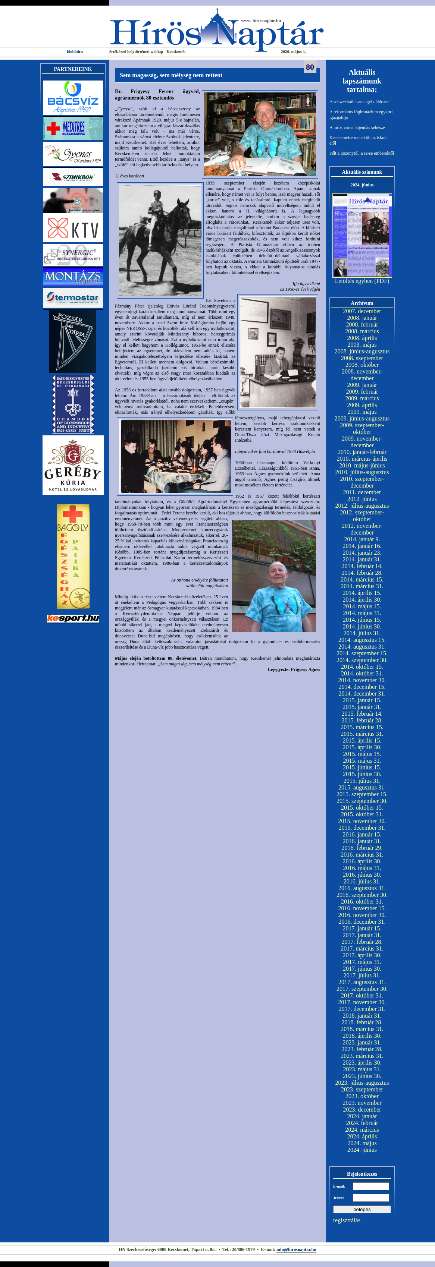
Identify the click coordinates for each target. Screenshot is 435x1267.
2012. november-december (362, 529)
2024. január (362, 1116)
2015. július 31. (362, 781)
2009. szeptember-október (362, 428)
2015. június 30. (362, 774)
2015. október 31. (362, 814)
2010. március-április (362, 459)
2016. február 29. (361, 848)
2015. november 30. (362, 821)
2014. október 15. (362, 667)
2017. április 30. (362, 955)
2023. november (362, 1103)
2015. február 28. (361, 720)
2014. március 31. (362, 586)
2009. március (362, 398)
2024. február (362, 1123)
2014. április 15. (362, 593)
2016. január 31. (362, 841)
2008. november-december (362, 374)
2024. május (361, 1143)
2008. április (362, 338)
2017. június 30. (362, 968)
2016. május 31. (362, 868)
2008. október (362, 365)
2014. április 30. (362, 599)
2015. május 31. (362, 760)
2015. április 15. (362, 740)
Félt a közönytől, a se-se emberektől (361, 153)
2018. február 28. (361, 1022)
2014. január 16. (362, 546)
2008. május (361, 344)
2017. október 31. (362, 995)
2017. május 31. (362, 962)
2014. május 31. (362, 613)
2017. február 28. (361, 942)
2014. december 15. (361, 687)
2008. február (362, 324)
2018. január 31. (362, 1015)
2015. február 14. (361, 713)
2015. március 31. (362, 734)
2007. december (362, 311)
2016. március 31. (362, 854)
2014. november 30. (362, 680)
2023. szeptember (362, 1089)
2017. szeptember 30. (362, 989)
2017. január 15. (362, 928)
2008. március (362, 331)
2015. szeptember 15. (362, 794)
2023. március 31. (362, 1056)
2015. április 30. (362, 747)
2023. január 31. (362, 1042)
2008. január (362, 318)
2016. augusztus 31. (362, 888)
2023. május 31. (362, 1069)
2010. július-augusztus (362, 472)
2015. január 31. (362, 707)
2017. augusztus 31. (362, 982)
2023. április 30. (362, 1062)
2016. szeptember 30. (362, 895)
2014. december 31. (361, 693)
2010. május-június (362, 465)
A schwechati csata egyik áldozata (360, 101)
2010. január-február (362, 452)
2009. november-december (362, 441)
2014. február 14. (361, 566)
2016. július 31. (362, 881)
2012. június (362, 499)
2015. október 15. (362, 807)
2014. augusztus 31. (362, 646)
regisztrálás (346, 1220)
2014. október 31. (362, 673)
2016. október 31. (362, 901)
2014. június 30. (362, 626)
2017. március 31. (362, 948)
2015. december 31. (361, 828)
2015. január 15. (362, 700)
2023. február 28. (361, 1049)
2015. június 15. (362, 767)
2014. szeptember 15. (362, 653)
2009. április (362, 405)
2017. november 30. (362, 1002)
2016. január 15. (362, 834)
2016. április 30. (362, 861)
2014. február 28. (361, 573)
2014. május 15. (362, 606)
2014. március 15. (362, 579)
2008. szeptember (362, 358)
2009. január (362, 385)
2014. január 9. (362, 539)
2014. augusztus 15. (362, 640)
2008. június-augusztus (362, 351)
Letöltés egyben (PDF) (362, 281)
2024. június (362, 1150)
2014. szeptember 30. (362, 660)
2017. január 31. (362, 935)
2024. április (362, 1136)
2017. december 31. (361, 1009)
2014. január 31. (362, 559)
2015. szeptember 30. (362, 801)
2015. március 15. (362, 727)
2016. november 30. (362, 915)
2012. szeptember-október (362, 515)
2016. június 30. (362, 875)
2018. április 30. (362, 1036)
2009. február (362, 391)
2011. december (362, 492)
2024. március (362, 1129)
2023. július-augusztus (362, 1083)
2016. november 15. (362, 908)
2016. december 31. (361, 921)
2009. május (361, 412)
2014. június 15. (362, 620)
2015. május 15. (362, 754)
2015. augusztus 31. (362, 787)
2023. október (362, 1096)
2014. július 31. (362, 633)
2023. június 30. (362, 1076)
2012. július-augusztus (362, 505)
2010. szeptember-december (362, 482)
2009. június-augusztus (362, 418)
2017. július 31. (362, 975)
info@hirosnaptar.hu (296, 1249)
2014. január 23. (362, 552)
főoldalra (75, 51)
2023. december (362, 1109)
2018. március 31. (362, 1029)
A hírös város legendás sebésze (357, 127)
